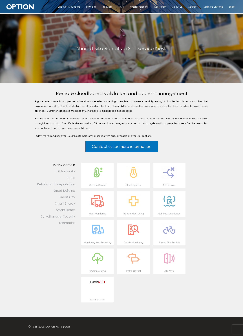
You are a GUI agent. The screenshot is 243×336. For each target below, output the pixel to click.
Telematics (67, 223)
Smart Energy (65, 203)
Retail (71, 177)
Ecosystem (166, 6)
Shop (232, 6)
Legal (67, 326)
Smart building (64, 190)
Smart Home (65, 210)
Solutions (102, 6)
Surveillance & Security (58, 216)
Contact (196, 6)
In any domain (64, 165)
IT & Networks (65, 171)
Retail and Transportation (56, 184)
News (129, 6)
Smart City (67, 197)
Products (116, 6)
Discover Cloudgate (81, 6)
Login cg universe (215, 6)
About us (182, 6)
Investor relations (146, 6)
